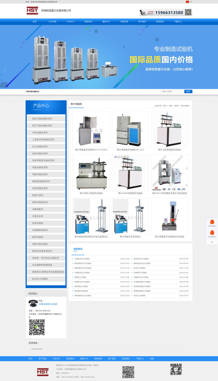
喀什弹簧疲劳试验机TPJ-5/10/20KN (91, 150)
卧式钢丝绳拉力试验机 (142, 286)
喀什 (182, 106)
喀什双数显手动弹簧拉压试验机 (169, 237)
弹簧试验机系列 (40, 167)
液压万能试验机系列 (42, 118)
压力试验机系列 (40, 146)
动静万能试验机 (40, 244)
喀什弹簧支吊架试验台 (130, 237)
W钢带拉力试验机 (140, 273)
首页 (35, 22)
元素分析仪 (37, 216)
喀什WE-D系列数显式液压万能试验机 (169, 193)
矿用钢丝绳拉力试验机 (142, 282)
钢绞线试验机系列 (41, 181)
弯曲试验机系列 (40, 174)
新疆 (176, 106)
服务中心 (106, 22)
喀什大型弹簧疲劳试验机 (169, 150)
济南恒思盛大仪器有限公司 (56, 10)
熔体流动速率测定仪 (42, 251)
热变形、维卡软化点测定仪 (45, 258)
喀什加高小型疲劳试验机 (91, 193)
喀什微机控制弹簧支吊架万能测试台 (91, 237)
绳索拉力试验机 (80, 277)
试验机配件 (37, 209)
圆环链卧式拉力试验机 (83, 263)
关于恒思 (52, 22)
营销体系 (124, 22)
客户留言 (142, 22)
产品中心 (70, 22)
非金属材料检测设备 (42, 265)
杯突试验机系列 (40, 188)
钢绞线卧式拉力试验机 (83, 268)
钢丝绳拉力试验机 (81, 286)
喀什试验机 (76, 104)
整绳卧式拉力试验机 (82, 282)
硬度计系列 (37, 195)
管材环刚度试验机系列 (43, 160)
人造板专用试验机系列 (43, 139)
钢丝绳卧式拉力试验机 (83, 296)
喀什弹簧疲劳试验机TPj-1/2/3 (130, 150)
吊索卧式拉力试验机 (82, 259)
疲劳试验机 (37, 237)
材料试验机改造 (40, 202)
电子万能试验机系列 (42, 125)
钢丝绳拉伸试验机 (81, 291)
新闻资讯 (88, 22)
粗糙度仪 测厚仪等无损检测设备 (48, 272)
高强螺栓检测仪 (40, 230)
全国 (170, 106)
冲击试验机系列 (40, 132)
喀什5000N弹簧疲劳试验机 (130, 193)
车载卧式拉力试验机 (141, 277)
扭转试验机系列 (40, 153)
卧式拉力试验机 (40, 279)
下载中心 (178, 22)
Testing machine (36, 349)
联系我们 (160, 22)
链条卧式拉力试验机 (141, 259)
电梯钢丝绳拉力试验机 (142, 291)
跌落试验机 (37, 223)
